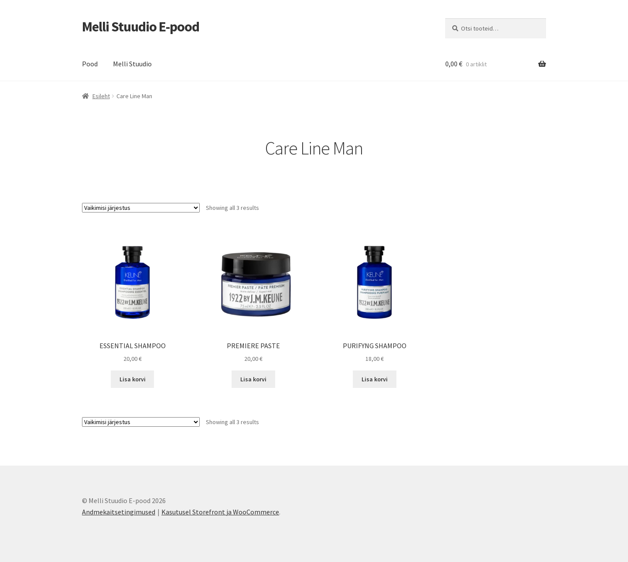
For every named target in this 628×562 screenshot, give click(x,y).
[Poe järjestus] (141, 207)
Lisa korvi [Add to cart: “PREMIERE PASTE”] (253, 379)
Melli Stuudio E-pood (140, 26)
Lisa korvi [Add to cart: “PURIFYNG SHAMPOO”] (375, 379)
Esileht (101, 96)
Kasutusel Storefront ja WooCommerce (220, 511)
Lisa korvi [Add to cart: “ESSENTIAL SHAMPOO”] (132, 379)
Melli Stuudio (132, 63)
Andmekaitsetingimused (118, 511)
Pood (90, 63)
